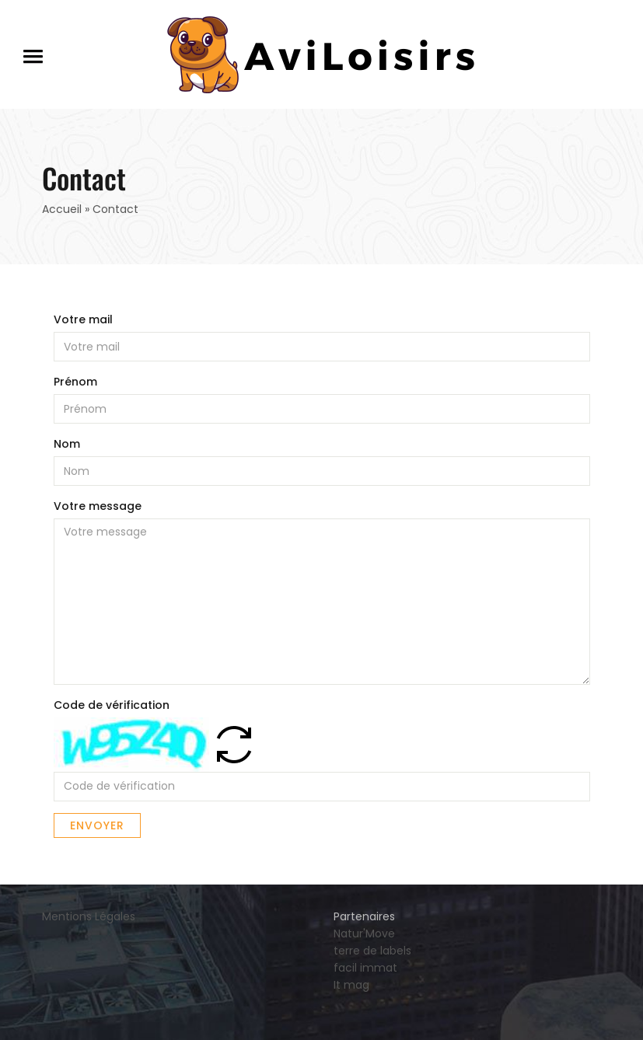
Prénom (75, 381)
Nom (67, 444)
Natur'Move (364, 933)
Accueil (62, 209)
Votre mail (83, 319)
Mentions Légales (88, 916)
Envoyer (97, 825)
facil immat (365, 967)
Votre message (98, 506)
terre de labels (372, 950)
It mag (351, 985)
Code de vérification (111, 705)
